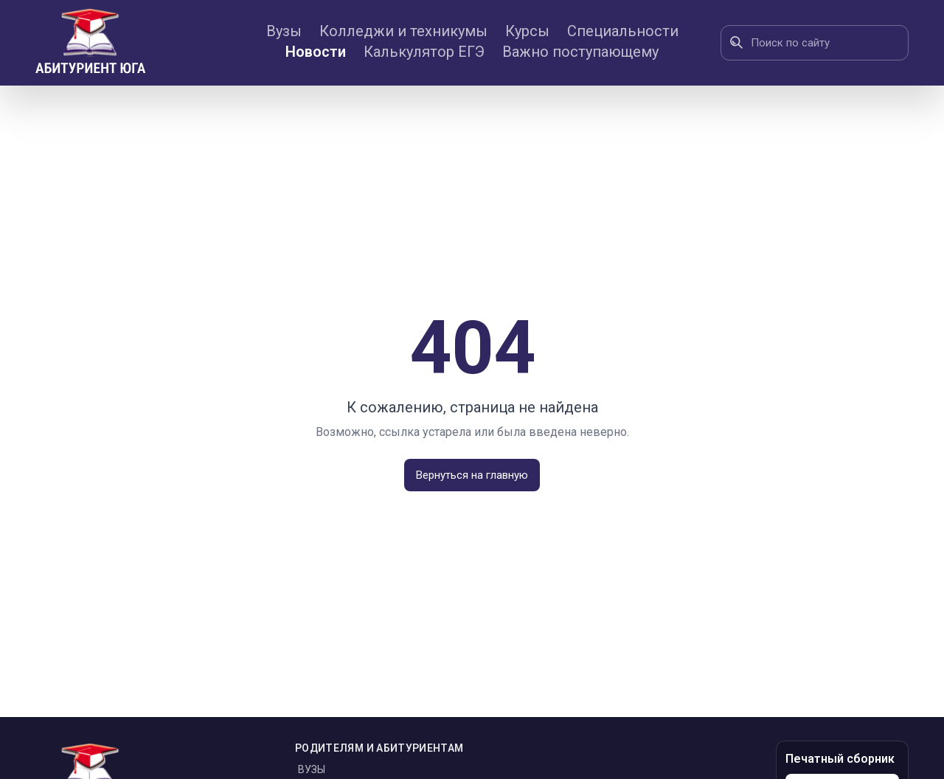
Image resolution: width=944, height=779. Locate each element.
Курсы (527, 31)
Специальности (622, 31)
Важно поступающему (580, 51)
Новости (315, 51)
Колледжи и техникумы (403, 31)
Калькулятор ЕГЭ (424, 51)
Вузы (284, 31)
